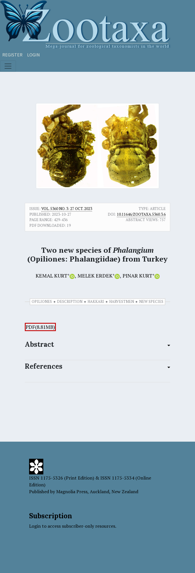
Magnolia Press (72, 491)
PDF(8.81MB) (40, 327)
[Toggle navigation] (8, 66)
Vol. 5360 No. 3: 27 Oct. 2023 (66, 208)
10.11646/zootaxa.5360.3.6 (141, 214)
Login (33, 55)
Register (12, 55)
